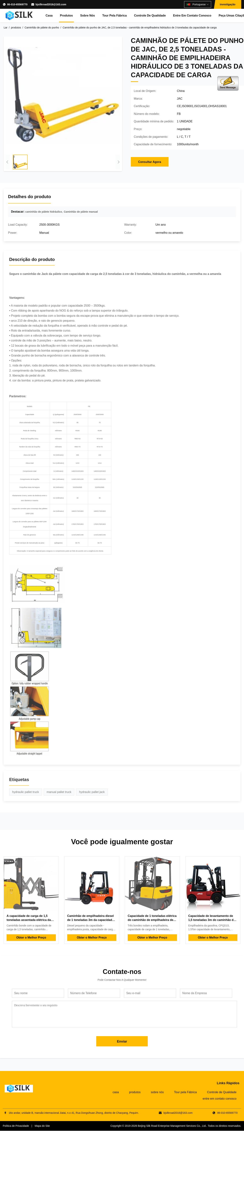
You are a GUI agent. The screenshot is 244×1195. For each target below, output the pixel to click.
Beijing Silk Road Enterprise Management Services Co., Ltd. (172, 1125)
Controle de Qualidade (150, 15)
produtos (66, 15)
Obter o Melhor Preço (31, 937)
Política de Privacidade (16, 1125)
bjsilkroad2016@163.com (51, 4)
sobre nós (87, 15)
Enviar (122, 1041)
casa (49, 15)
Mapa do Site (42, 1125)
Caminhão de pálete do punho (42, 27)
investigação (227, 4)
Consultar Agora (149, 161)
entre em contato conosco (192, 15)
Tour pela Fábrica (114, 15)
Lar (5, 27)
